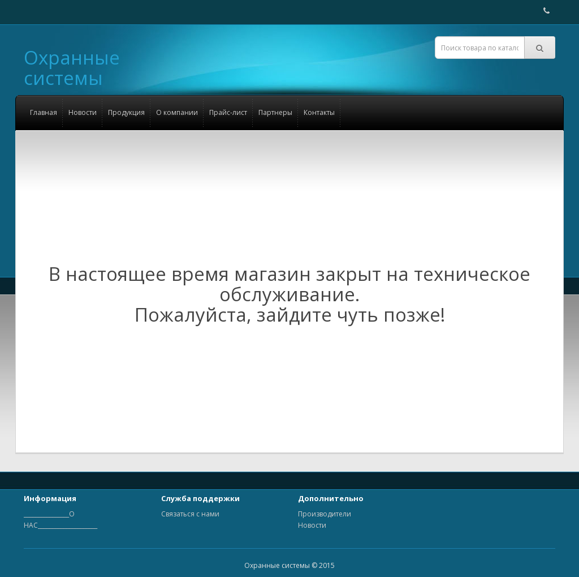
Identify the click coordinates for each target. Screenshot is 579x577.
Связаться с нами (190, 514)
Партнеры (275, 112)
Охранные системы (72, 68)
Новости (82, 112)
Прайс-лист (228, 112)
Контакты (319, 112)
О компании (177, 112)
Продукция (126, 112)
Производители (324, 514)
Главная (43, 112)
